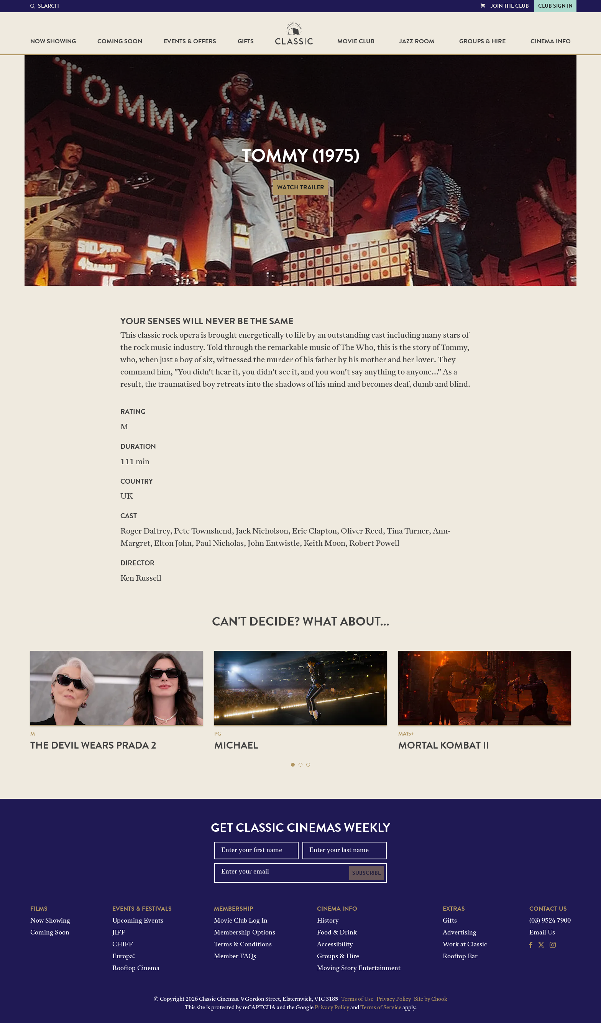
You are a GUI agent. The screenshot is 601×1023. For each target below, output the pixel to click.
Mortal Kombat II (443, 745)
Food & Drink (337, 933)
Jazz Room (416, 41)
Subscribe (366, 873)
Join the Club (510, 6)
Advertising (459, 933)
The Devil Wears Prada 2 (93, 745)
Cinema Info (550, 41)
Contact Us (548, 908)
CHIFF (122, 945)
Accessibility (335, 945)
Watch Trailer (300, 187)
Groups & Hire (482, 41)
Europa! (123, 957)
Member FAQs (235, 957)
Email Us (542, 933)
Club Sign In (555, 6)
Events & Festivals (142, 908)
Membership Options (244, 933)
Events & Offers (190, 41)
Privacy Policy (393, 999)
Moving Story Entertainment (359, 969)
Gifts (246, 41)
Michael (236, 745)
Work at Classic (465, 945)
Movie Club (355, 41)
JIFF (118, 933)
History (328, 921)
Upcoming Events (137, 921)
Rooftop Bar (460, 957)
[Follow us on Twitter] (541, 946)
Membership (233, 908)
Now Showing (53, 41)
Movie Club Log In (241, 921)
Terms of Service (380, 1008)
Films (39, 908)
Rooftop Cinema (135, 969)
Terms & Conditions (243, 945)
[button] (293, 765)
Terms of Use (357, 999)
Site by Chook (430, 999)
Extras (454, 908)
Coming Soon (119, 41)
